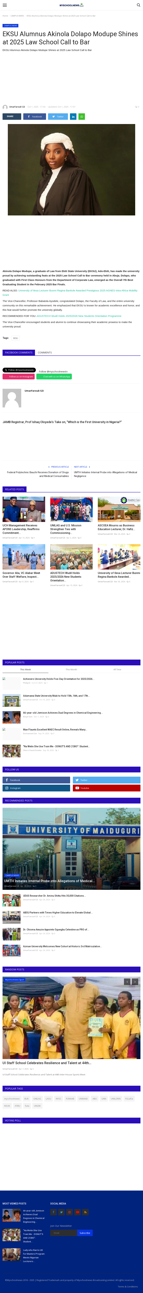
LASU (48, 1098)
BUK (26, 1098)
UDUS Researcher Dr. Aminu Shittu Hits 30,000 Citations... (54, 895)
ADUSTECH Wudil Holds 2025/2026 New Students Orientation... (65, 576)
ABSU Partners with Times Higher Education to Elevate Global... (58, 912)
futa (27, 1105)
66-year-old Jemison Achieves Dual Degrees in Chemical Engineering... (63, 712)
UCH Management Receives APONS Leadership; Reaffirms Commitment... (21, 529)
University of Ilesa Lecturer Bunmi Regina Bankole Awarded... (119, 574)
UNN (104, 1098)
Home (5, 15)
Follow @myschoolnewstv (53, 371)
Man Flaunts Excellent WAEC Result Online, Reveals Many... (55, 729)
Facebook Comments (18, 352)
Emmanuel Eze (30, 733)
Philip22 (26, 683)
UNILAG (37, 1098)
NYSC (58, 1098)
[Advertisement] (71, 78)
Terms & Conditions (128, 1286)
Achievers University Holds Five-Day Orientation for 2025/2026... (58, 679)
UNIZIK (37, 1105)
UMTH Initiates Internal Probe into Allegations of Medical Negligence (105, 474)
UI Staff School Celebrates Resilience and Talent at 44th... (47, 1063)
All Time (117, 669)
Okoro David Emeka (32, 750)
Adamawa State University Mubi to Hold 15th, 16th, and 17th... (56, 695)
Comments (45, 352)
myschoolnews (12, 1098)
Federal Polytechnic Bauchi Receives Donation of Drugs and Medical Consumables (38, 474)
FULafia (129, 1098)
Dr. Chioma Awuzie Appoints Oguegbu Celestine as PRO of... (56, 929)
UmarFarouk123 (14, 107)
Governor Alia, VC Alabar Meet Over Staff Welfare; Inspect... (21, 574)
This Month (71, 669)
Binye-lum (27, 716)
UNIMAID (83, 1098)
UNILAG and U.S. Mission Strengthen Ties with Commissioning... (65, 529)
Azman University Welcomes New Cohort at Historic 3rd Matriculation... (62, 946)
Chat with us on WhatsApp (56, 376)
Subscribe (85, 1233)
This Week (25, 669)
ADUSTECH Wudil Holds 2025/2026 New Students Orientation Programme (79, 315)
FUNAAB (70, 1098)
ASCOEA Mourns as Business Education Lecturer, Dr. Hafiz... (116, 527)
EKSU (15, 338)
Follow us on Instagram (21, 376)
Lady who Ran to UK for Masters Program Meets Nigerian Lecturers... (33, 1256)
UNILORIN (116, 1098)
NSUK (7, 1105)
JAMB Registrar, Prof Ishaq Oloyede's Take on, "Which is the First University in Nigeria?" (62, 422)
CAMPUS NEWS (17, 15)
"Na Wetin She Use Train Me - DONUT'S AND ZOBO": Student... (56, 746)
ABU (95, 1098)
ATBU (17, 1105)
